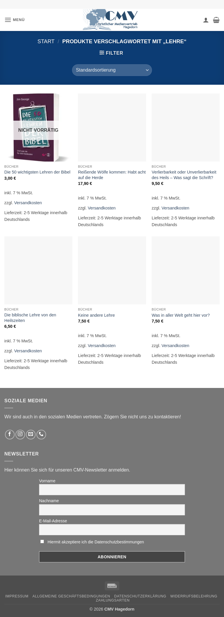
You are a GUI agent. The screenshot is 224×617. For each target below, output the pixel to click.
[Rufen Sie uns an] (41, 434)
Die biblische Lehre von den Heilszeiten (30, 318)
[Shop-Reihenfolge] (112, 70)
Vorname (47, 481)
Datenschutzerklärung (140, 596)
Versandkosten (28, 202)
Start (46, 41)
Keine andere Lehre (96, 315)
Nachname (49, 500)
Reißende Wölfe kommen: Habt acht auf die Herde (112, 175)
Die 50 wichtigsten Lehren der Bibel (37, 172)
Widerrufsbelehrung (193, 596)
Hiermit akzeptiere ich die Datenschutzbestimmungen (96, 542)
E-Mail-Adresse (53, 521)
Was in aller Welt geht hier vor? (181, 315)
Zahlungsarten (113, 600)
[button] (14, 20)
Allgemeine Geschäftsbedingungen (71, 596)
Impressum (17, 596)
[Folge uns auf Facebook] (10, 434)
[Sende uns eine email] (31, 434)
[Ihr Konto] (206, 19)
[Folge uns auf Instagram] (20, 434)
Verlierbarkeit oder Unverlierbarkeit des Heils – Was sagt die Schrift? (184, 175)
